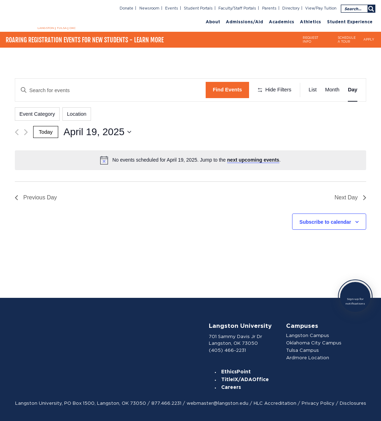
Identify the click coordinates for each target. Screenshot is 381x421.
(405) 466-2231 (227, 350)
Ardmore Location (307, 357)
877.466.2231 (166, 403)
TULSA (62, 28)
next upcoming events (253, 160)
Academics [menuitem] (281, 22)
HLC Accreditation (275, 403)
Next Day (350, 197)
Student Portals (198, 8)
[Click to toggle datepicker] (97, 132)
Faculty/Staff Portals (237, 8)
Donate (126, 8)
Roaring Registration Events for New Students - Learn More (85, 40)
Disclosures (353, 403)
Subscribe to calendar (325, 222)
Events (171, 8)
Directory (291, 8)
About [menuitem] (213, 22)
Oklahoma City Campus (313, 343)
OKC (72, 28)
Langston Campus (307, 335)
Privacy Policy (318, 403)
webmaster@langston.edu (217, 403)
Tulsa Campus (302, 350)
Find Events (227, 89)
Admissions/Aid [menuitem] (244, 22)
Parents (269, 8)
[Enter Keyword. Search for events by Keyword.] (110, 90)
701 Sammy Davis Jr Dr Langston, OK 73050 (235, 340)
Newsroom (149, 8)
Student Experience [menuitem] (350, 22)
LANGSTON (45, 28)
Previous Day (36, 197)
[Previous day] (17, 132)
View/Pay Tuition (321, 8)
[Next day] (26, 132)
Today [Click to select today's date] (46, 132)
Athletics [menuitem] (310, 22)
